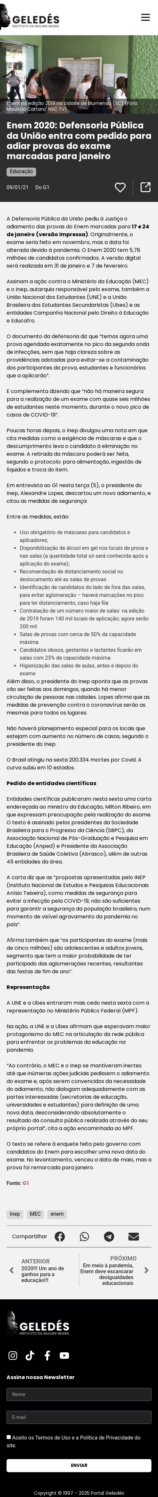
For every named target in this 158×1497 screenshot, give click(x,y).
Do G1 (42, 187)
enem (57, 1214)
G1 (26, 1183)
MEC (35, 1214)
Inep (15, 1214)
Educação (21, 171)
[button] (59, 1236)
